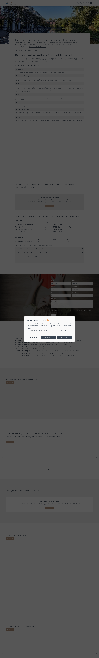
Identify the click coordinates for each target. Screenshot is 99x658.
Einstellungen (33, 337)
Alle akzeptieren (64, 337)
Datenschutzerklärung (32, 332)
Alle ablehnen (48, 337)
